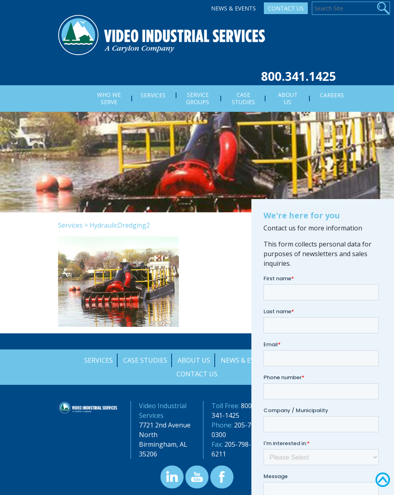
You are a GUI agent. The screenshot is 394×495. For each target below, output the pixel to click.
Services (70, 225)
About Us (194, 360)
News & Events (233, 8)
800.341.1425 (298, 76)
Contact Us (286, 8)
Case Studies (145, 360)
